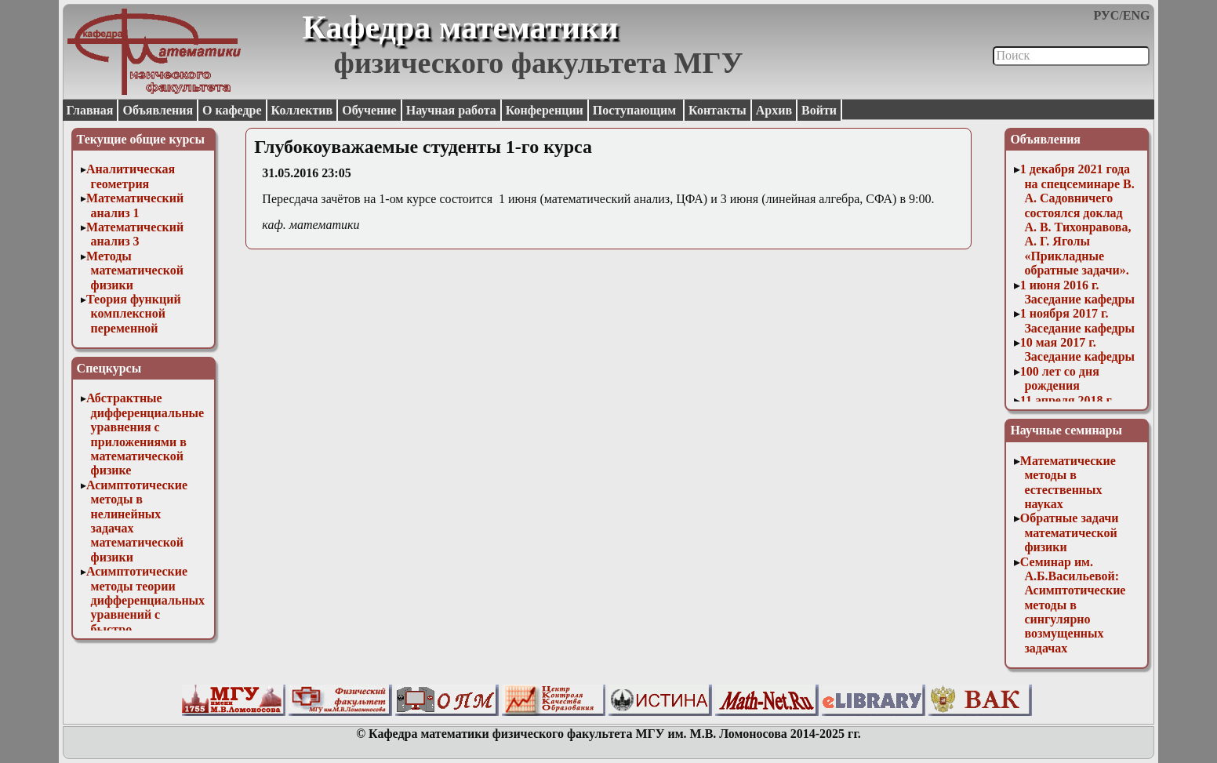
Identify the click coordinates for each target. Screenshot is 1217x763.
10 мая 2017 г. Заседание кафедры (1077, 349)
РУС (1107, 15)
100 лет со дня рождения (1059, 378)
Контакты (717, 110)
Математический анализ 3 (134, 234)
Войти (819, 110)
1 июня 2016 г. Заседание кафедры (1077, 292)
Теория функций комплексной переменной (133, 313)
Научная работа (451, 110)
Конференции (544, 110)
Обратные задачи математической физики (1069, 532)
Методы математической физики (134, 270)
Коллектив (302, 110)
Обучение (369, 110)
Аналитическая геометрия (130, 176)
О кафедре (231, 110)
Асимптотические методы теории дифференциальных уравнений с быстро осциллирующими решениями (145, 614)
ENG (1136, 15)
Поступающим (636, 110)
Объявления (157, 110)
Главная (90, 110)
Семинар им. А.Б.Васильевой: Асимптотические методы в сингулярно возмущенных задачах (1073, 605)
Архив (774, 110)
